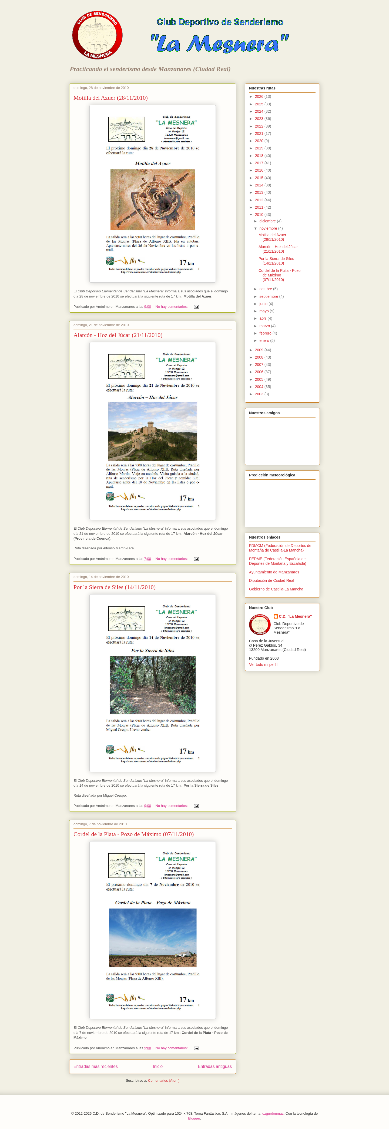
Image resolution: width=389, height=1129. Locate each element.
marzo (265, 326)
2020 (259, 141)
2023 (259, 118)
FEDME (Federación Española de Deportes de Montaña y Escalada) (277, 561)
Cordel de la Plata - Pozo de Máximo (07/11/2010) (133, 834)
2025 (259, 104)
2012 (259, 200)
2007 (259, 364)
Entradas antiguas (215, 1066)
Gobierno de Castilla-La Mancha (276, 589)
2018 (259, 155)
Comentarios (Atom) (163, 1080)
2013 (259, 192)
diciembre (268, 221)
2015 (259, 178)
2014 (259, 185)
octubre (266, 289)
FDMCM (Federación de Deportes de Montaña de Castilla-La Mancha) (280, 547)
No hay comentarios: (172, 307)
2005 (259, 379)
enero (264, 340)
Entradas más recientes (95, 1066)
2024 (259, 111)
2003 (259, 394)
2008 (259, 357)
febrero (265, 333)
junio (263, 304)
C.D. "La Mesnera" (295, 616)
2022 (259, 126)
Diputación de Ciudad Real (271, 580)
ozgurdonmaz (273, 1113)
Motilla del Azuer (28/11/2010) (110, 97)
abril (263, 318)
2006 (259, 372)
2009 (259, 350)
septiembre (269, 296)
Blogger (194, 1118)
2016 (259, 170)
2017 (259, 163)
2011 (259, 207)
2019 (259, 148)
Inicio (158, 1066)
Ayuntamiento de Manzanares (274, 572)
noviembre (268, 228)
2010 (259, 214)
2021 (259, 133)
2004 (259, 387)
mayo (264, 311)
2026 (259, 96)
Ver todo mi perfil (263, 664)
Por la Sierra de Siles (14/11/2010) (114, 587)
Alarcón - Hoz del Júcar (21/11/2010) (118, 335)
